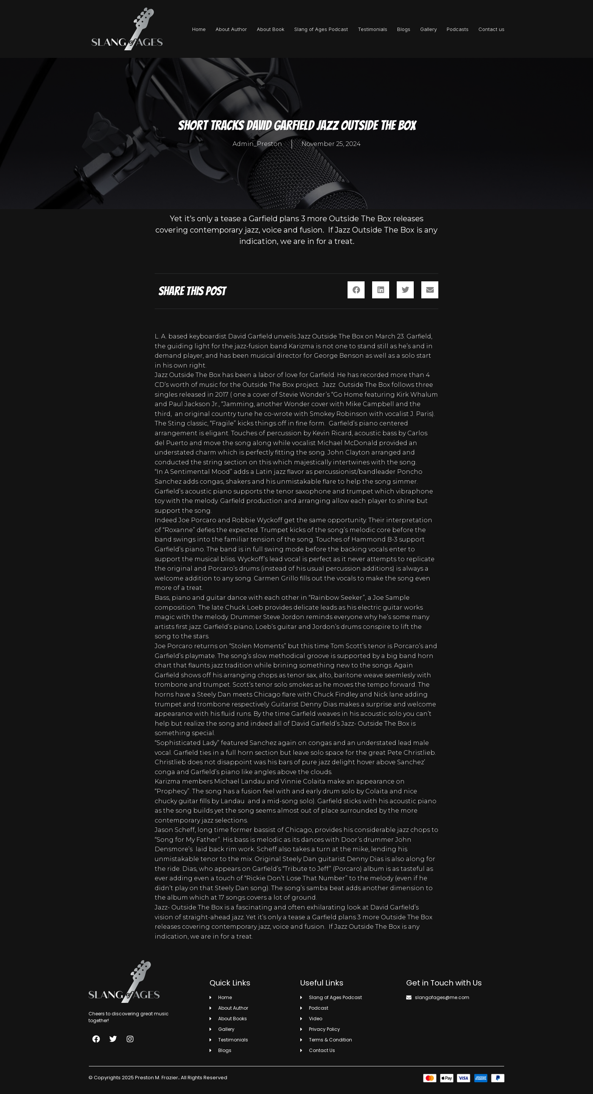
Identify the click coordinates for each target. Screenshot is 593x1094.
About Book (270, 29)
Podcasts (458, 29)
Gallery (428, 29)
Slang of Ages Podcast (321, 29)
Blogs (403, 29)
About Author (231, 29)
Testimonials (372, 29)
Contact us (491, 29)
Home (199, 29)
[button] (356, 289)
